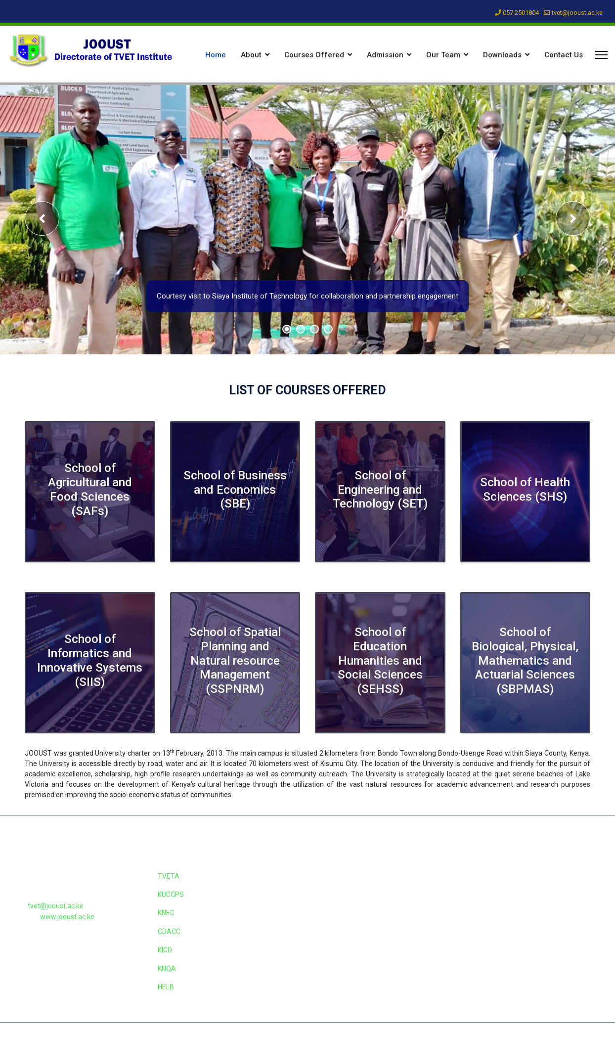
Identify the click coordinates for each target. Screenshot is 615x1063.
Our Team (443, 54)
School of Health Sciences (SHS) (525, 489)
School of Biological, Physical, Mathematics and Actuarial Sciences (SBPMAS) (525, 660)
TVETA (168, 876)
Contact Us (563, 54)
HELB (166, 987)
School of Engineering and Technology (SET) (380, 489)
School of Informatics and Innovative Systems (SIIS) (89, 660)
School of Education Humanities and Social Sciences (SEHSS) (380, 660)
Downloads (502, 54)
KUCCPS (171, 894)
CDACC (169, 931)
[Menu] (601, 55)
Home (215, 54)
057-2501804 (521, 12)
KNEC (166, 913)
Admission (385, 54)
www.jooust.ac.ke (67, 917)
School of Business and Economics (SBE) (235, 489)
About (251, 54)
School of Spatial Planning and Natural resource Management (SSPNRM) (235, 660)
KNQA (167, 969)
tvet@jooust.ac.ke (577, 12)
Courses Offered (314, 54)
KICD (165, 950)
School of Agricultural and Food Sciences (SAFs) (90, 489)
